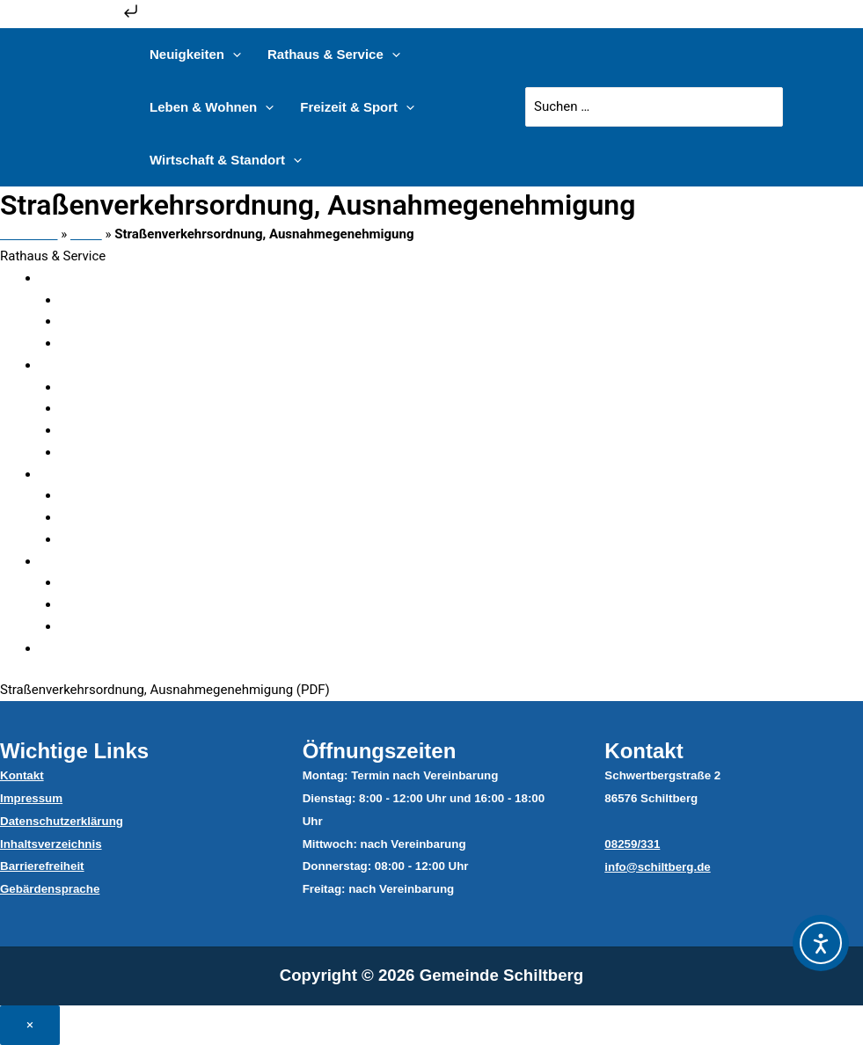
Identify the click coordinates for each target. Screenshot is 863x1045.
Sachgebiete (118, 408)
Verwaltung (95, 365)
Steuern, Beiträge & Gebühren (167, 343)
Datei (86, 234)
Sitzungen (111, 517)
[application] (232, 54)
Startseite (28, 234)
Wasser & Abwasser (140, 626)
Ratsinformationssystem (154, 539)
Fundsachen (117, 300)
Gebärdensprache (49, 888)
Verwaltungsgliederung (129, 278)
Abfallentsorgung (132, 604)
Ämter (100, 321)
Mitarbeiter (114, 387)
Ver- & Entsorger (109, 561)
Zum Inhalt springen (71, 17)
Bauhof (103, 582)
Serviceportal (120, 430)
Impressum (31, 798)
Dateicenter (116, 452)
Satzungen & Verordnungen (141, 648)
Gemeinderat (99, 474)
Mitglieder (111, 495)
